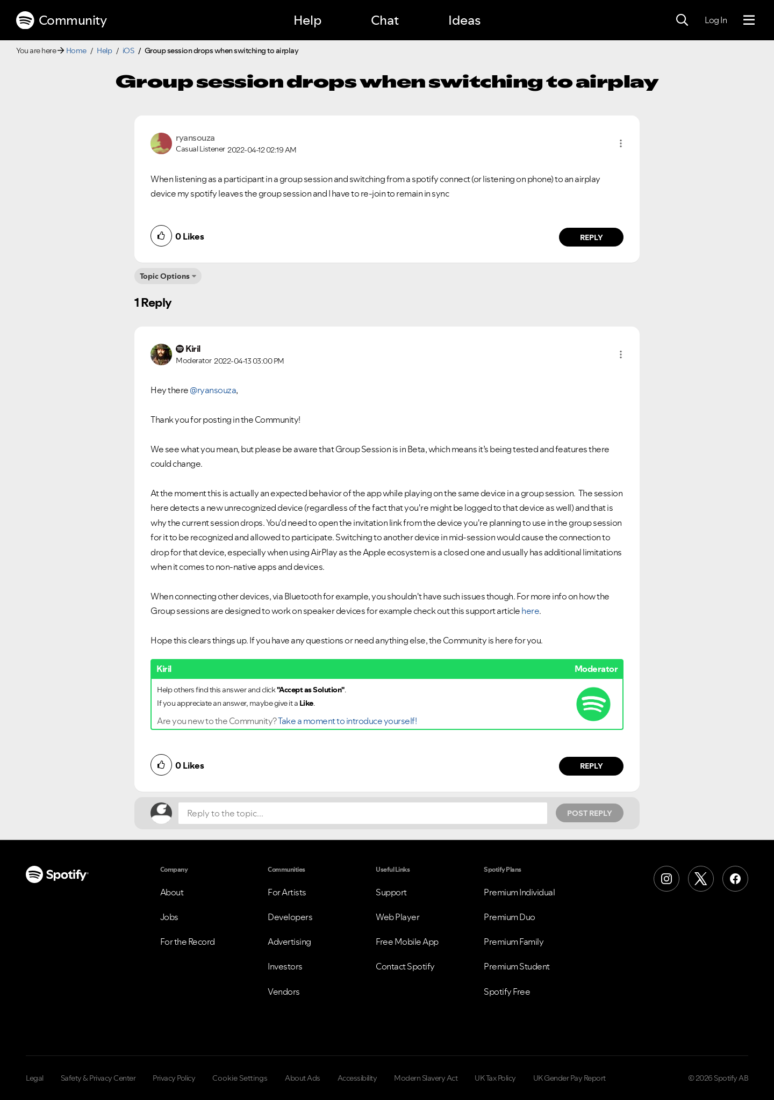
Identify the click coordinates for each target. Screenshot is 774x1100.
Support (391, 892)
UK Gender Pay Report (569, 1078)
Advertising (289, 941)
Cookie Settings (240, 1078)
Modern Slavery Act (425, 1078)
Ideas (464, 20)
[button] (621, 143)
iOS (128, 50)
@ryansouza (213, 390)
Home (76, 50)
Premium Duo (509, 917)
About (172, 892)
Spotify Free (507, 991)
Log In (716, 20)
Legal (35, 1078)
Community (61, 20)
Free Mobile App (407, 941)
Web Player (397, 917)
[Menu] (749, 20)
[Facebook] (735, 879)
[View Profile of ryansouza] (195, 137)
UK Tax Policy (495, 1078)
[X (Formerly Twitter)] (701, 879)
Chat (385, 20)
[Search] (682, 20)
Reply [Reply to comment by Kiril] (591, 766)
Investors (285, 966)
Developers (290, 917)
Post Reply (589, 813)
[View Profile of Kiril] (192, 348)
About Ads (302, 1078)
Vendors (284, 991)
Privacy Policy (174, 1078)
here (530, 611)
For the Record (187, 941)
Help (307, 20)
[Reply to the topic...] (362, 813)
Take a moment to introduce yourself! (347, 721)
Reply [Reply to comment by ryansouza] (591, 237)
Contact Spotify (405, 966)
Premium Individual (519, 892)
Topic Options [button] (165, 276)
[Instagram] (666, 879)
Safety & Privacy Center (98, 1078)
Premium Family (513, 941)
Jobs (169, 917)
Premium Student (517, 966)
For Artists (287, 892)
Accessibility (357, 1078)
